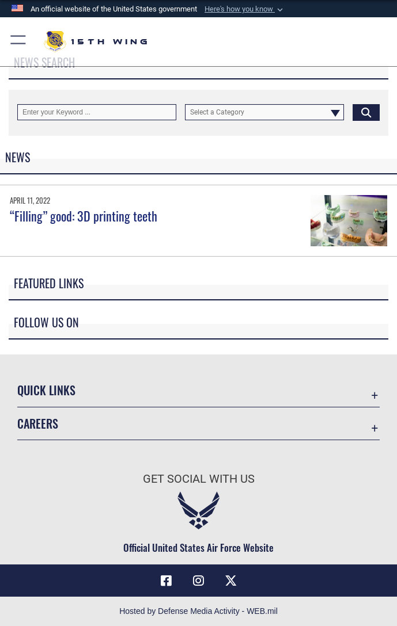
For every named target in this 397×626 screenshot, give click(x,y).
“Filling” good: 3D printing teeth (83, 216)
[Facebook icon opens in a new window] (166, 580)
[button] (245, 9)
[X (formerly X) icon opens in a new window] (230, 580)
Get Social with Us (199, 479)
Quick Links (46, 390)
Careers (37, 423)
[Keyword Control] (96, 112)
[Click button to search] (366, 112)
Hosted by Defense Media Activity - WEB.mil (198, 611)
